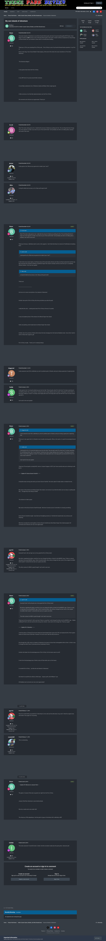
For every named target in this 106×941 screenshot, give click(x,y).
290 (11, 400)
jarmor (11, 163)
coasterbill (11, 737)
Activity (12, 7)
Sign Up (99, 3)
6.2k (11, 198)
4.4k (11, 176)
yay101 (11, 550)
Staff (18, 11)
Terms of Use (7, 939)
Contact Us (57, 931)
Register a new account (24, 879)
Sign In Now (56, 879)
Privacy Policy (50, 931)
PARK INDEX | (83, 11)
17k (11, 750)
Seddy (11, 387)
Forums (5, 11)
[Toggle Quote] (21, 230)
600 (11, 138)
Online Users (24, 11)
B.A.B (11, 125)
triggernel (11, 368)
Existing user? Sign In (89, 3)
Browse (6, 8)
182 (11, 46)
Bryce (12, 25)
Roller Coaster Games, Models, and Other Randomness (32, 26)
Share (62, 26)
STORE (87, 11)
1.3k (11, 381)
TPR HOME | (77, 11)
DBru (11, 185)
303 (11, 855)
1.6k (11, 563)
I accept (98, 938)
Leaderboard (33, 11)
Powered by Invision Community (53, 932)
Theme (43, 931)
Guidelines (12, 11)
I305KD (11, 843)
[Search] (84, 8)
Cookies (63, 931)
